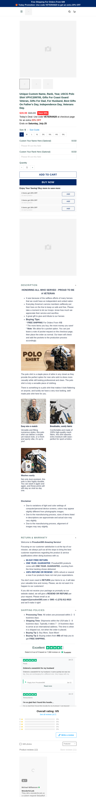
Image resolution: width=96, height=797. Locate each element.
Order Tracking (26, 750)
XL (37, 134)
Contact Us (24, 754)
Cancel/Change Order (29, 767)
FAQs (22, 758)
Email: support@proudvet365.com (35, 734)
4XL (56, 134)
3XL (50, 134)
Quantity (23, 163)
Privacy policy (26, 779)
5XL (63, 134)
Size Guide (34, 130)
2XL (43, 134)
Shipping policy (26, 787)
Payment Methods (28, 762)
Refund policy (26, 792)
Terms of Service (27, 783)
